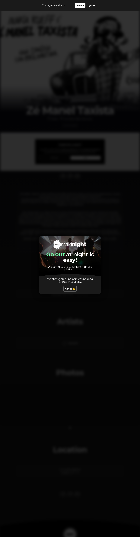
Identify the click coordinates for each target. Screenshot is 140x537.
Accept (80, 5)
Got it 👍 (70, 288)
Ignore (92, 5)
